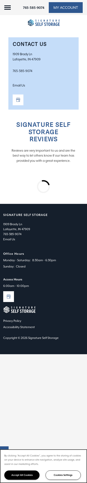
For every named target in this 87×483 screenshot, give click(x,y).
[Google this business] (18, 99)
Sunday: (8, 266)
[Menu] (7, 7)
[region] (43, 466)
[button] (66, 7)
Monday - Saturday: (17, 260)
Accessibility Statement (19, 327)
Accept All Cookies (22, 475)
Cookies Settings (63, 475)
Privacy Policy (12, 321)
